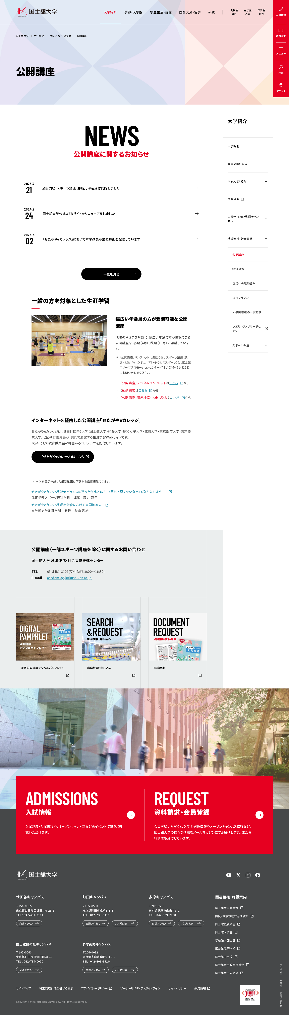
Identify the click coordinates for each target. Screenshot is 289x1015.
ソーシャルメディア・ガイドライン (140, 988)
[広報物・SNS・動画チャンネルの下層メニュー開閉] (266, 219)
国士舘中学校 (224, 957)
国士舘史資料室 (225, 924)
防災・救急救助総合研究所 (232, 916)
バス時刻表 (121, 923)
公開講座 (238, 255)
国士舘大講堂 (224, 932)
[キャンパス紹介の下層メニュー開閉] (266, 181)
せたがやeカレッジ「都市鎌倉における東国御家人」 (68, 504)
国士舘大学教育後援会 (229, 965)
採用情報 (200, 988)
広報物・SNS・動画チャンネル (243, 219)
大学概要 (233, 146)
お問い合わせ (281, 999)
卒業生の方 (261, 11)
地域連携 (238, 269)
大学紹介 (110, 12)
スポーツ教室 (240, 345)
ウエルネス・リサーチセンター (246, 328)
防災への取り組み (243, 283)
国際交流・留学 (190, 12)
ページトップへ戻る (274, 991)
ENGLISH (281, 969)
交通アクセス (26, 923)
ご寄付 (281, 983)
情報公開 (233, 199)
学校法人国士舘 (225, 940)
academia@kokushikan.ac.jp (69, 577)
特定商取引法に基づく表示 (56, 988)
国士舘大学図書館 (226, 908)
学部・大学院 (133, 12)
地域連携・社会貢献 (240, 239)
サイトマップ (23, 988)
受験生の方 (234, 11)
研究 (211, 12)
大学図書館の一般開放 (246, 312)
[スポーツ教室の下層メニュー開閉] (266, 345)
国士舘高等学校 (225, 948)
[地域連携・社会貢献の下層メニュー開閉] (266, 238)
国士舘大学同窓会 (226, 973)
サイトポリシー (177, 988)
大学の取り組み (237, 164)
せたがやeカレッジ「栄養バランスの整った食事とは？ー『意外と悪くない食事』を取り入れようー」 (99, 491)
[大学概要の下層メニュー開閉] (266, 146)
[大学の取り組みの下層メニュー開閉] (266, 164)
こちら (173, 382)
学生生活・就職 (161, 12)
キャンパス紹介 (237, 181)
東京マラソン (240, 298)
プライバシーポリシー (94, 988)
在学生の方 (247, 11)
